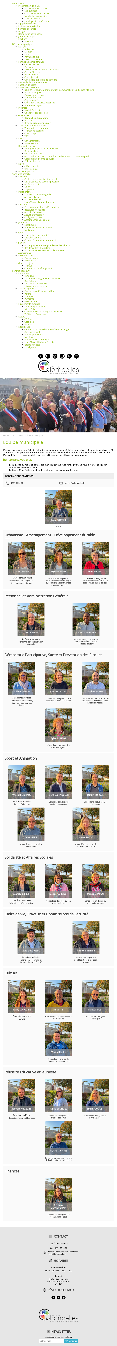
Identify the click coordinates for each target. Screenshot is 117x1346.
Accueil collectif (31, 197)
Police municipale (32, 92)
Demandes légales (27, 146)
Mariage (28, 51)
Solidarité (22, 176)
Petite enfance (25, 191)
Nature (21, 316)
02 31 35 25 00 (61, 1248)
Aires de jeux (30, 301)
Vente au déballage (33, 153)
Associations (24, 252)
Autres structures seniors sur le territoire (44, 250)
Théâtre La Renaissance (36, 314)
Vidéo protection (32, 97)
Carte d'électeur (32, 72)
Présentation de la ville (29, 5)
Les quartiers (30, 10)
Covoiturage (30, 133)
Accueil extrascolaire (34, 214)
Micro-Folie (29, 309)
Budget (21, 31)
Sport (21, 232)
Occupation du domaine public (39, 158)
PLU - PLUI (29, 120)
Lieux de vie (24, 326)
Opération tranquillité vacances (39, 102)
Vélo (26, 135)
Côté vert (29, 319)
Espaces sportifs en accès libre (39, 291)
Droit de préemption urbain (37, 122)
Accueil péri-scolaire (34, 212)
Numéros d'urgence (34, 105)
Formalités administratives (31, 61)
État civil (22, 46)
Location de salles (27, 84)
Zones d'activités (32, 18)
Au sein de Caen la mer (35, 8)
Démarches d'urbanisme (36, 117)
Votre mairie (18, 3)
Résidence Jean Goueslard (37, 247)
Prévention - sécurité (28, 87)
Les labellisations (32, 237)
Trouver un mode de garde (37, 194)
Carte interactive (32, 140)
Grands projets (25, 263)
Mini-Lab (28, 337)
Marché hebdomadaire (35, 16)
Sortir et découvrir (21, 270)
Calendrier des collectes (36, 112)
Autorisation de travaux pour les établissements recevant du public (57, 156)
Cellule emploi (31, 168)
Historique (29, 275)
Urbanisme (23, 115)
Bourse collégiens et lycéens (38, 227)
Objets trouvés (31, 100)
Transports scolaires (34, 130)
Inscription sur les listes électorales (41, 69)
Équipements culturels (29, 303)
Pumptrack (29, 298)
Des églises (30, 281)
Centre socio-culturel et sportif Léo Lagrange (46, 329)
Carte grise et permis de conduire (40, 79)
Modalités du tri (32, 110)
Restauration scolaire (34, 209)
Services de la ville (27, 28)
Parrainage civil (31, 56)
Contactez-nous (61, 1243)
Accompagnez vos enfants (37, 219)
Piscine (27, 293)
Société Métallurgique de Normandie (42, 278)
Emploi (21, 163)
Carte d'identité (31, 64)
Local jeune (30, 224)
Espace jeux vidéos (33, 334)
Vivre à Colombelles (22, 173)
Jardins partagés (32, 344)
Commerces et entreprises (37, 13)
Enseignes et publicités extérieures (41, 148)
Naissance (29, 49)
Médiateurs (29, 230)
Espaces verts (31, 258)
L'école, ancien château (36, 286)
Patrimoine (23, 273)
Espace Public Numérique (36, 339)
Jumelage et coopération (36, 21)
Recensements (31, 74)
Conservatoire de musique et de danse (43, 311)
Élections (22, 38)
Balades (28, 324)
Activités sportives (27, 288)
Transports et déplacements (32, 125)
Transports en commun (36, 128)
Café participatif (32, 332)
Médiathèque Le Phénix (36, 306)
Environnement (25, 255)
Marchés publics (26, 171)
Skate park (29, 296)
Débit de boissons (33, 161)
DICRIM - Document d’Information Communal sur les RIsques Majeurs (59, 89)
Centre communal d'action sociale (41, 179)
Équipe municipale (27, 23)
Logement (29, 189)
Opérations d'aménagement (38, 268)
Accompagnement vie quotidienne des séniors (47, 245)
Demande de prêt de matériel (32, 82)
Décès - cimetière (33, 59)
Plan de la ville (31, 143)
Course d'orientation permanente (40, 240)
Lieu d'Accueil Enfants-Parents (39, 342)
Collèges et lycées (33, 217)
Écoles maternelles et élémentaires (41, 207)
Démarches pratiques (22, 44)
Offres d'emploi (31, 166)
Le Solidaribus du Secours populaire (41, 181)
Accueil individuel (32, 199)
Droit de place (31, 151)
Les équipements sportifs (36, 235)
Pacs (26, 54)
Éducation (23, 204)
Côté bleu (29, 321)
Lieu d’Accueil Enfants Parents (39, 202)
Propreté (22, 107)
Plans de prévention (34, 95)
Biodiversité (30, 260)
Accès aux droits (32, 184)
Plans (21, 138)
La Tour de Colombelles (36, 283)
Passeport (29, 67)
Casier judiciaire (32, 77)
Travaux (28, 265)
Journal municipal (26, 36)
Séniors (22, 242)
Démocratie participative (30, 33)
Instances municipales (29, 26)
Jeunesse (22, 222)
